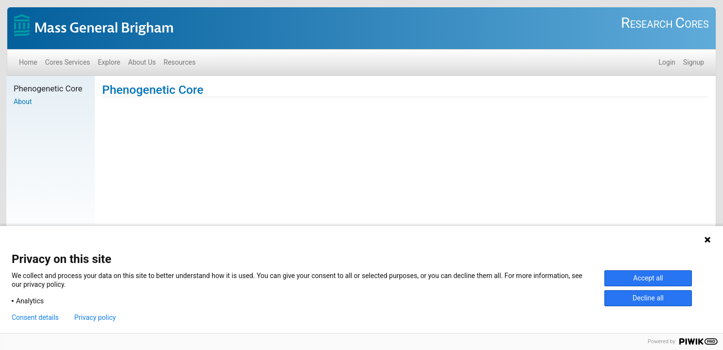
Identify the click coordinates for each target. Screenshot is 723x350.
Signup (693, 62)
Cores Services (67, 62)
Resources (180, 62)
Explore (109, 62)
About (23, 101)
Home (28, 62)
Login (667, 62)
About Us (142, 62)
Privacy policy (95, 317)
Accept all (648, 278)
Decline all (648, 298)
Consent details (35, 317)
